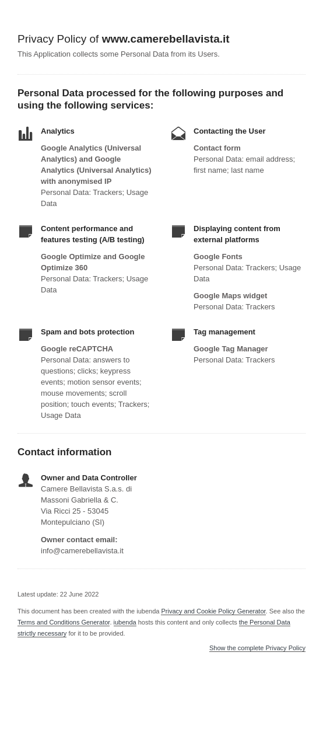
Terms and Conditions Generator (63, 622)
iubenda (125, 622)
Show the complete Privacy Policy (257, 648)
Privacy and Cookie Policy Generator (213, 611)
